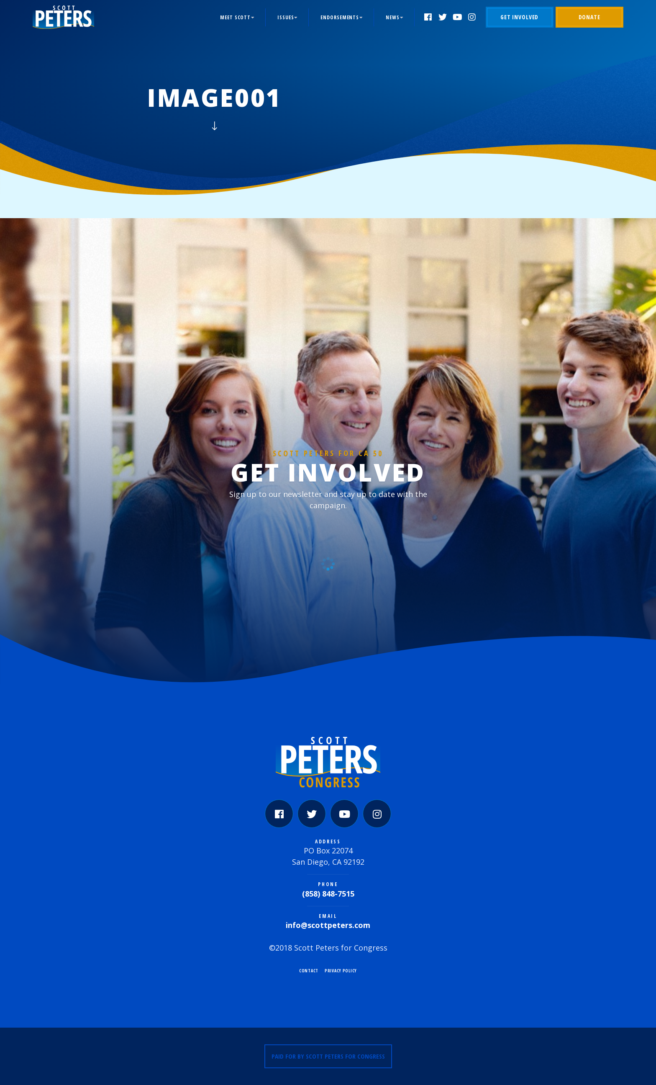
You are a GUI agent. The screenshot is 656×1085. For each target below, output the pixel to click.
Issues (285, 17)
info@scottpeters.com (328, 925)
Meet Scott (235, 17)
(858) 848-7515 (328, 894)
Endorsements (339, 17)
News (393, 17)
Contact (308, 971)
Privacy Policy (341, 971)
